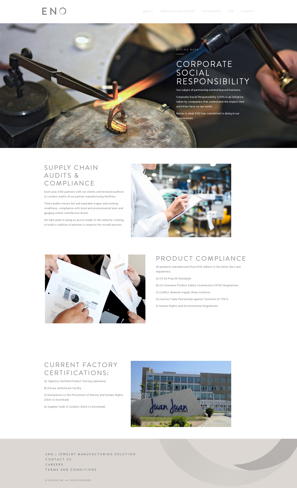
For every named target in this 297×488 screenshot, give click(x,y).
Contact (248, 11)
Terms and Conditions (71, 470)
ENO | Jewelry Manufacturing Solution (90, 454)
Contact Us (58, 459)
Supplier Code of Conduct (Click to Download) (76, 406)
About (148, 11)
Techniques (211, 11)
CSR (231, 11)
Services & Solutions (177, 11)
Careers (54, 464)
